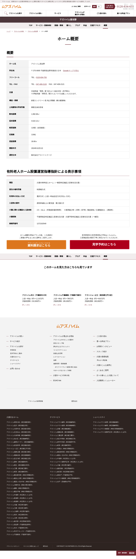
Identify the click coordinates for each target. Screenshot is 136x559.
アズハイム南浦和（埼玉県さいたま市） (20, 510)
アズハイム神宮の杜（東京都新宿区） (19, 430)
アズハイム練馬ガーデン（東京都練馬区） (21, 450)
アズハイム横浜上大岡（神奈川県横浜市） (21, 487)
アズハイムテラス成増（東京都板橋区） (63, 434)
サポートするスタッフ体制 (62, 370)
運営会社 (45, 554)
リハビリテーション (60, 350)
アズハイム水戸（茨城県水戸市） (61, 490)
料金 (85, 25)
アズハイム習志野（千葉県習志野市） (19, 533)
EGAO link (57, 380)
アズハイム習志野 (33, 31)
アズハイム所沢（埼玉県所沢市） (18, 523)
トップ (8, 31)
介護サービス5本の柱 (61, 375)
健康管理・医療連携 (60, 364)
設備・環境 (59, 25)
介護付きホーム (15, 357)
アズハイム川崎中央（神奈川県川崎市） (20, 493)
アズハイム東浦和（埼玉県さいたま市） (20, 506)
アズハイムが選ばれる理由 (63, 336)
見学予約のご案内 (16, 353)
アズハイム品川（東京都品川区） (18, 434)
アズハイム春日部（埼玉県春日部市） (19, 530)
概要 (105, 25)
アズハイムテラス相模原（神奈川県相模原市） (65, 487)
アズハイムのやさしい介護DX (63, 340)
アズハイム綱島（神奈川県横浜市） (18, 497)
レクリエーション (59, 357)
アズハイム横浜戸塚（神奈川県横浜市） (20, 500)
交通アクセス (95, 25)
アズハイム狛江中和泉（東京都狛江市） (63, 447)
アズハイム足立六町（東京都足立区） (19, 467)
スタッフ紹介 (102, 351)
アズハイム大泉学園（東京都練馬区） (19, 444)
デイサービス (14, 360)
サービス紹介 (15, 341)
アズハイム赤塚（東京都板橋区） (61, 437)
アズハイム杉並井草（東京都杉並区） (19, 454)
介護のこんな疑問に (104, 365)
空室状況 (13, 350)
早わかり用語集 (102, 360)
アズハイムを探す (19, 31)
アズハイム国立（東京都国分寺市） (18, 473)
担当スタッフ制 (58, 343)
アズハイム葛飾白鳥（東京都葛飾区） (19, 464)
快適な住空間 (57, 353)
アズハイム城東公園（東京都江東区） (19, 460)
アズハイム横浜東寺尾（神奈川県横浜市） (21, 483)
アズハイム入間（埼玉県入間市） (18, 526)
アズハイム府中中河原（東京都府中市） (63, 450)
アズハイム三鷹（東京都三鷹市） (18, 477)
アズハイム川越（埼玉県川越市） (18, 513)
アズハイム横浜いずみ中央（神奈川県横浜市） (22, 490)
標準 (93, 6)
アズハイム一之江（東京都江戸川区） (19, 457)
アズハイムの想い (16, 336)
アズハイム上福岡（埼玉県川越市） (18, 520)
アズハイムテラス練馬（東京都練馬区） (63, 430)
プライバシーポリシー (13, 554)
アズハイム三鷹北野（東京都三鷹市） (62, 444)
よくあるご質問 (74, 6)
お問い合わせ (15, 368)
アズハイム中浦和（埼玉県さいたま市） (20, 503)
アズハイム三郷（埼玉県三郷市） (18, 516)
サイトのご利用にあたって (31, 554)
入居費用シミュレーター (106, 380)
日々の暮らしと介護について (108, 375)
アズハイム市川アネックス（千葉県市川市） (21, 540)
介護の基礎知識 (102, 357)
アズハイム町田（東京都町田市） (18, 480)
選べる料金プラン (103, 341)
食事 (54, 360)
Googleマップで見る (71, 70)
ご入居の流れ (102, 336)
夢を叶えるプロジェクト (61, 347)
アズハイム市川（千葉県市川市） (18, 536)
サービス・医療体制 (43, 25)
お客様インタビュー (104, 346)
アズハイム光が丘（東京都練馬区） (18, 447)
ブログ (77, 25)
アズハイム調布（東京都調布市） (18, 470)
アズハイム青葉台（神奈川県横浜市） (62, 457)
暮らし (69, 25)
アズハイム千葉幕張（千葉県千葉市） (19, 543)
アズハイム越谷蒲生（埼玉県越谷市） (62, 477)
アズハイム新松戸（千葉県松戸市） (62, 483)
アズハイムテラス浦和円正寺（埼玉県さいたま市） (67, 470)
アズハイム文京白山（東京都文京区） (19, 440)
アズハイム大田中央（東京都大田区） (19, 437)
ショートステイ (15, 364)
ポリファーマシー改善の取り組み (66, 367)
